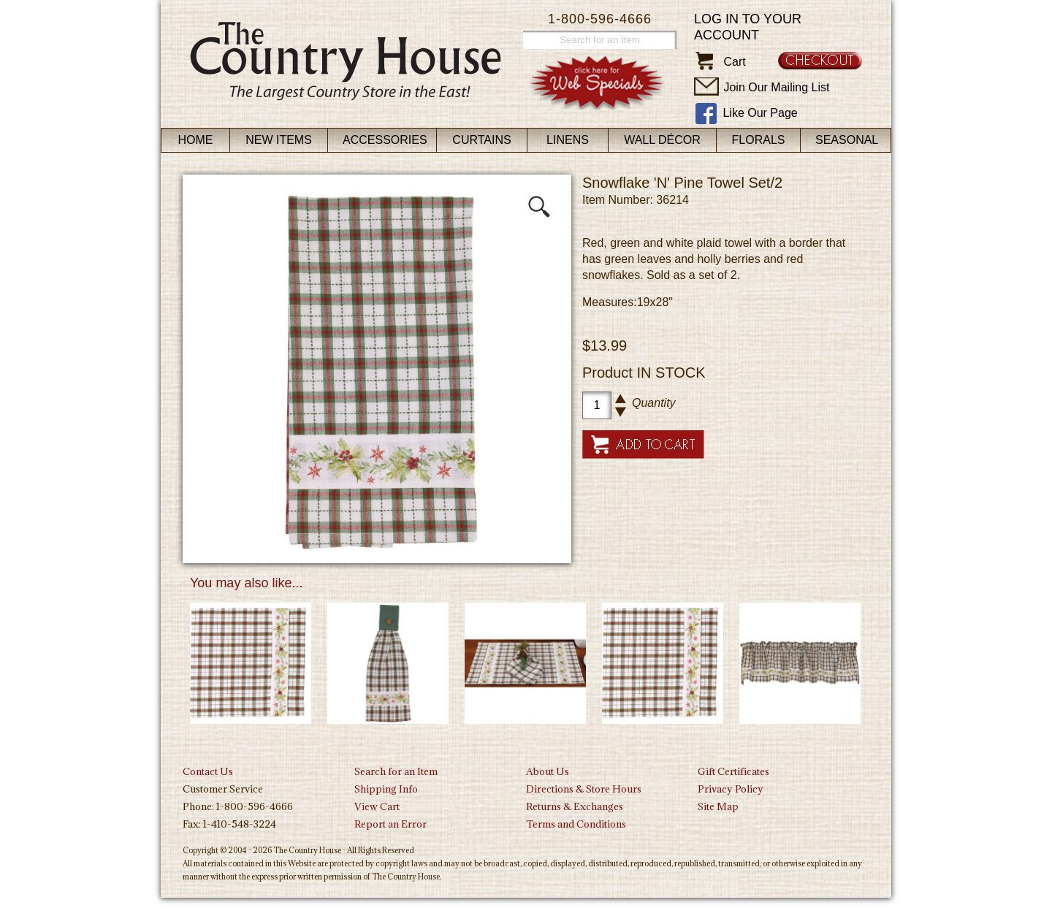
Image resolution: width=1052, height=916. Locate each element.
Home (195, 140)
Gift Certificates (733, 771)
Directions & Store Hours (583, 788)
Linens (567, 140)
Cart (734, 62)
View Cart (377, 806)
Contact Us (208, 771)
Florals (758, 140)
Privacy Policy (730, 788)
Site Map (718, 806)
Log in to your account (747, 27)
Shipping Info (386, 788)
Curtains (481, 140)
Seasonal (846, 140)
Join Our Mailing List (776, 87)
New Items (278, 140)
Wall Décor (662, 140)
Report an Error (390, 824)
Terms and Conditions (576, 824)
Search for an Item (396, 771)
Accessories (385, 140)
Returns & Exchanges (574, 806)
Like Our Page (760, 113)
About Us (547, 771)
